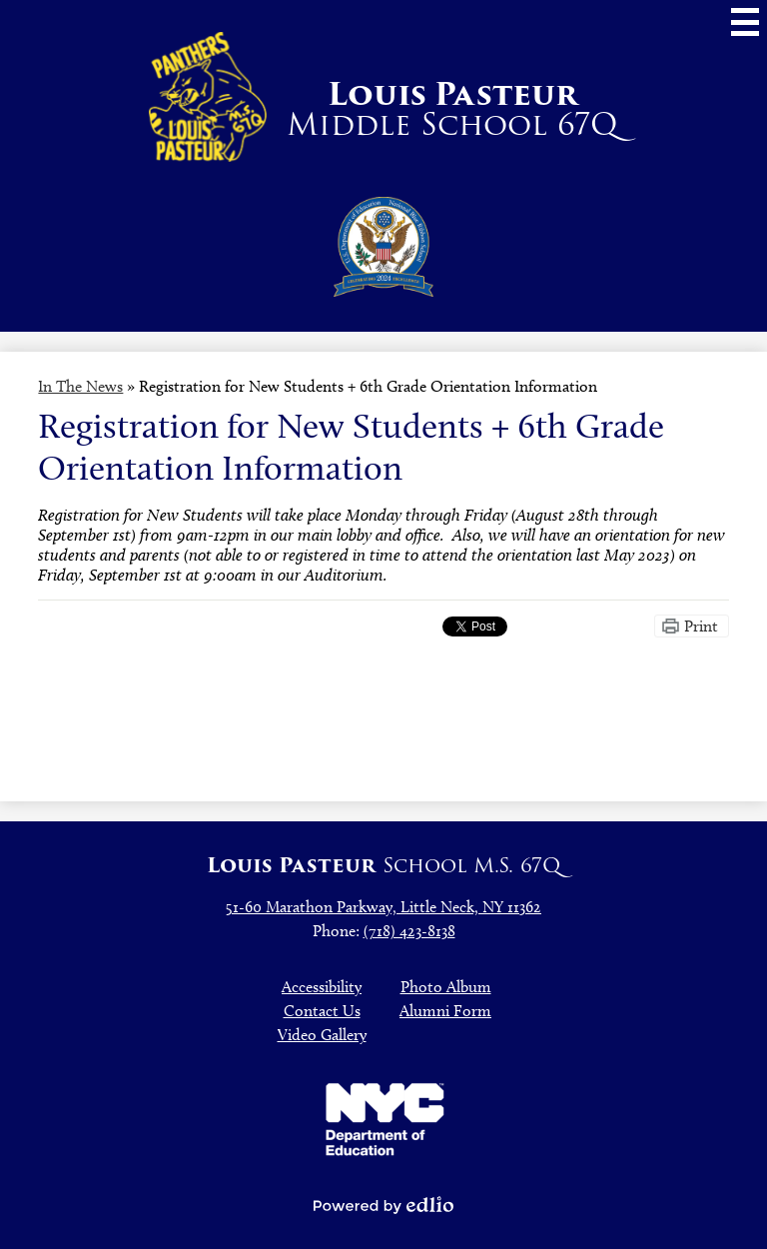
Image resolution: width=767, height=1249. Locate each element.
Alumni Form (445, 1010)
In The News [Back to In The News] (80, 386)
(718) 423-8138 (409, 930)
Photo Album (445, 986)
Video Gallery (322, 1034)
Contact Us (322, 1010)
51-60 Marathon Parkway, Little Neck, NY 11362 (383, 906)
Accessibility (322, 986)
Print (701, 626)
